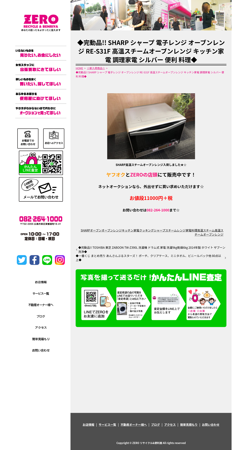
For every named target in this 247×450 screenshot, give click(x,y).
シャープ (159, 230)
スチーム (171, 230)
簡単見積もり (189, 424)
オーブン (96, 230)
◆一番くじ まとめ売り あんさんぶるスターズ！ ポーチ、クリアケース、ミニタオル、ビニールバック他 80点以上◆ (148, 258)
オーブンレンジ (112, 230)
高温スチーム (206, 230)
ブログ (155, 424)
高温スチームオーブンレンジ (209, 232)
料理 (194, 230)
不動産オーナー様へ (134, 424)
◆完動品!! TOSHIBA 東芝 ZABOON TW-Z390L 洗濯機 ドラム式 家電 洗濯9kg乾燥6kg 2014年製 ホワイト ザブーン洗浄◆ (151, 249)
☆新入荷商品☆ (96, 68)
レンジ (181, 230)
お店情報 (88, 424)
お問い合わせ (210, 424)
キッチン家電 (130, 230)
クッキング (146, 230)
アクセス (170, 424)
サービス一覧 (107, 424)
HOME (79, 68)
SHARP (85, 230)
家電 (188, 230)
